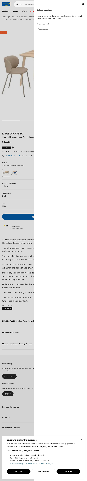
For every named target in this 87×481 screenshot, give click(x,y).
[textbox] (60, 29)
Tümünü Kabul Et (18, 471)
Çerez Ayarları (68, 471)
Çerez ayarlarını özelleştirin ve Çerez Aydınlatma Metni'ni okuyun (30, 463)
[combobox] (60, 28)
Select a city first (43, 24)
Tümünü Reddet (43, 471)
